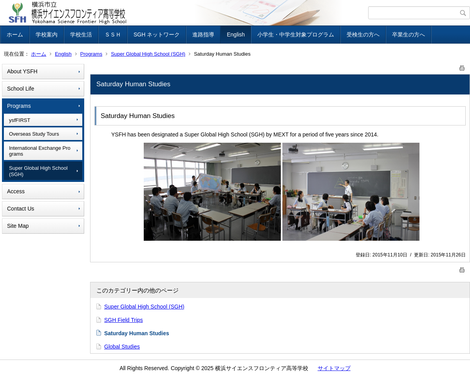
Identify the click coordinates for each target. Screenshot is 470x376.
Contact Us (20, 208)
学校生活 (81, 34)
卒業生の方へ (408, 34)
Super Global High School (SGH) (148, 54)
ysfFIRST (19, 120)
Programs (91, 54)
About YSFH (22, 71)
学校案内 (47, 34)
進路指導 (203, 34)
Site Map (18, 226)
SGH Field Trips (123, 320)
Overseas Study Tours (34, 134)
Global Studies (122, 346)
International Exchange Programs (39, 151)
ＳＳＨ (113, 34)
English (236, 34)
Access (16, 191)
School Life (20, 88)
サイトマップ (334, 368)
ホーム (15, 34)
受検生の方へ (363, 34)
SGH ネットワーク (157, 34)
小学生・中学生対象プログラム (295, 34)
